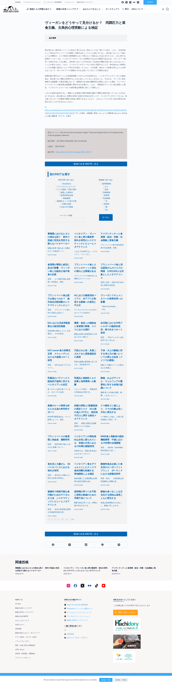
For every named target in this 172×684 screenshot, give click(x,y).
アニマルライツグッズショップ (79, 612)
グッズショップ (69, 2)
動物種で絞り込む (106, 180)
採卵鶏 (106, 195)
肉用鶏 (106, 204)
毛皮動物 (106, 198)
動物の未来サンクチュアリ (85, 2)
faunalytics (66, 184)
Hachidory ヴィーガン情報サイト (80, 608)
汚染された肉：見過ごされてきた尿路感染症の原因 (85, 353)
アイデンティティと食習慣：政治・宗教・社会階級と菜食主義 (112, 237)
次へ (67, 519)
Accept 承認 (105, 680)
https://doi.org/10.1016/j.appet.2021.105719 (73, 152)
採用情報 (18, 629)
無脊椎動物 (106, 184)
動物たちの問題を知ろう (41, 9)
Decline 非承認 (121, 680)
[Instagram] (130, 2)
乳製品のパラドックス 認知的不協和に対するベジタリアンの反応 (60, 381)
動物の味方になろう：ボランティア (27, 633)
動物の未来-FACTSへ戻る (86, 164)
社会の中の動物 (66, 207)
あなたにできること (93, 9)
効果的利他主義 (66, 195)
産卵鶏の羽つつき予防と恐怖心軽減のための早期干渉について (85, 494)
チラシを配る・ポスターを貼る (26, 637)
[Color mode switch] (163, 9)
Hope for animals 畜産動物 (77, 605)
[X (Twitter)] (126, 2)
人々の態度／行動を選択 (66, 189)
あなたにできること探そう (77, 638)
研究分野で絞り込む (66, 180)
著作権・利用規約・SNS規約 (25, 653)
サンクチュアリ (112, 9)
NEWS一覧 (19, 600)
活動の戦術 (66, 204)
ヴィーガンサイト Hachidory (53, 2)
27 (63, 519)
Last (72, 519)
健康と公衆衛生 (66, 192)
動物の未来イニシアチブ (68, 9)
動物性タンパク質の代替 (66, 201)
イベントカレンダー (22, 641)
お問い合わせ (19, 649)
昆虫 (105, 189)
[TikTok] (96, 585)
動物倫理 (66, 198)
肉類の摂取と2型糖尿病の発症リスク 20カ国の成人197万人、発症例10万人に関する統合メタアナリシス (86, 412)
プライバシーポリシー (23, 658)
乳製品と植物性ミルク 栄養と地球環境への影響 (86, 381)
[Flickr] (134, 2)
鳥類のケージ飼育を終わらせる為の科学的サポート (59, 408)
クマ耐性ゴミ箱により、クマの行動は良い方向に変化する (112, 408)
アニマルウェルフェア (66, 187)
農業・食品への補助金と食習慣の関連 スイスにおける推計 (85, 326)
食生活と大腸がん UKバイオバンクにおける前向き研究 (59, 467)
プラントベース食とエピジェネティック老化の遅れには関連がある (85, 267)
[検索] (167, 9)
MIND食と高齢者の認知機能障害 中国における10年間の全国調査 (112, 439)
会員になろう (19, 624)
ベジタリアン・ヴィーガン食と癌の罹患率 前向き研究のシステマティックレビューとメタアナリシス (85, 240)
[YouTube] (138, 2)
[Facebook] (123, 2)
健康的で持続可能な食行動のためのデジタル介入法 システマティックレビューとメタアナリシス (59, 498)
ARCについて (139, 9)
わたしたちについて (22, 620)
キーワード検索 (66, 215)
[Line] (102, 545)
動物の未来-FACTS (21, 616)
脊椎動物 (106, 192)
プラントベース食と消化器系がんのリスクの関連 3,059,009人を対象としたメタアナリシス (112, 271)
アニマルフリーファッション (32, 2)
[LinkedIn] (86, 545)
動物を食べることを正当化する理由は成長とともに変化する (112, 494)
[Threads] (119, 545)
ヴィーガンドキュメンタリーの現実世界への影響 (112, 298)
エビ (105, 187)
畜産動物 (18, 2)
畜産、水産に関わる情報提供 (25, 645)
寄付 (150, 2)
